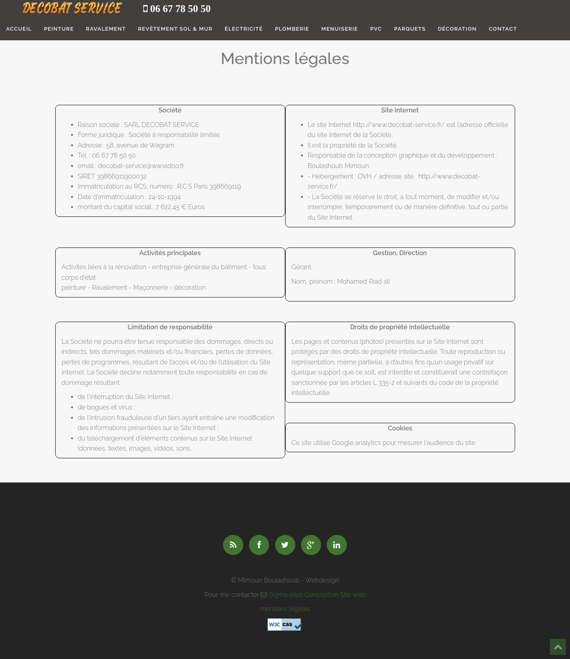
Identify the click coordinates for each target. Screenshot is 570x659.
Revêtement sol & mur (175, 29)
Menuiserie (340, 29)
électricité (244, 29)
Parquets (410, 29)
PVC (376, 29)
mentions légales (285, 609)
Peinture (59, 29)
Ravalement (106, 29)
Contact (503, 29)
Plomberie (292, 29)
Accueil (19, 29)
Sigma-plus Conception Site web (313, 595)
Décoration (457, 29)
